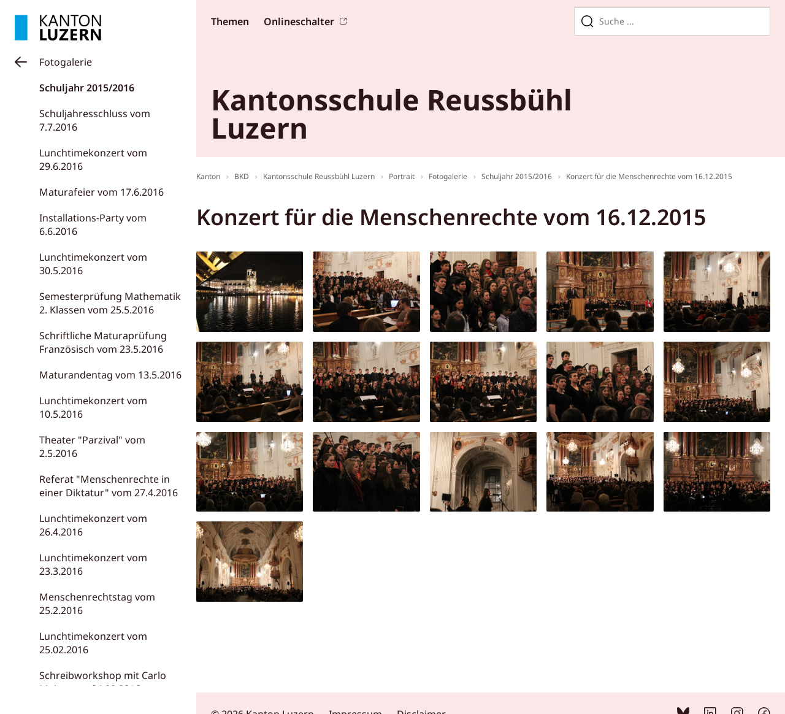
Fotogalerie (65, 62)
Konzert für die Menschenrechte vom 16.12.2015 (649, 176)
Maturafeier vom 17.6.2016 (101, 192)
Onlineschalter (299, 21)
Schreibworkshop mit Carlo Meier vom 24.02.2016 (102, 682)
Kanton (208, 176)
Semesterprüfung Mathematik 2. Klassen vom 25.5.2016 (110, 303)
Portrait (402, 176)
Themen (230, 21)
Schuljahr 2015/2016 (86, 87)
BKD (241, 176)
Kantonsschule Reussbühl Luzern (319, 176)
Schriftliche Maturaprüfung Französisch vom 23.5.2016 (103, 342)
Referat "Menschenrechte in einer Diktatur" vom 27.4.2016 (108, 485)
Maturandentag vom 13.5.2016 (110, 375)
